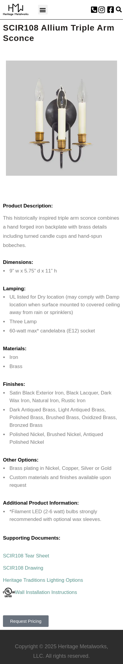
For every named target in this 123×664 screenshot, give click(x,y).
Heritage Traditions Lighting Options (43, 580)
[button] (43, 10)
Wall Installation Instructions (40, 592)
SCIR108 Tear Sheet (26, 556)
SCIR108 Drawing (23, 568)
